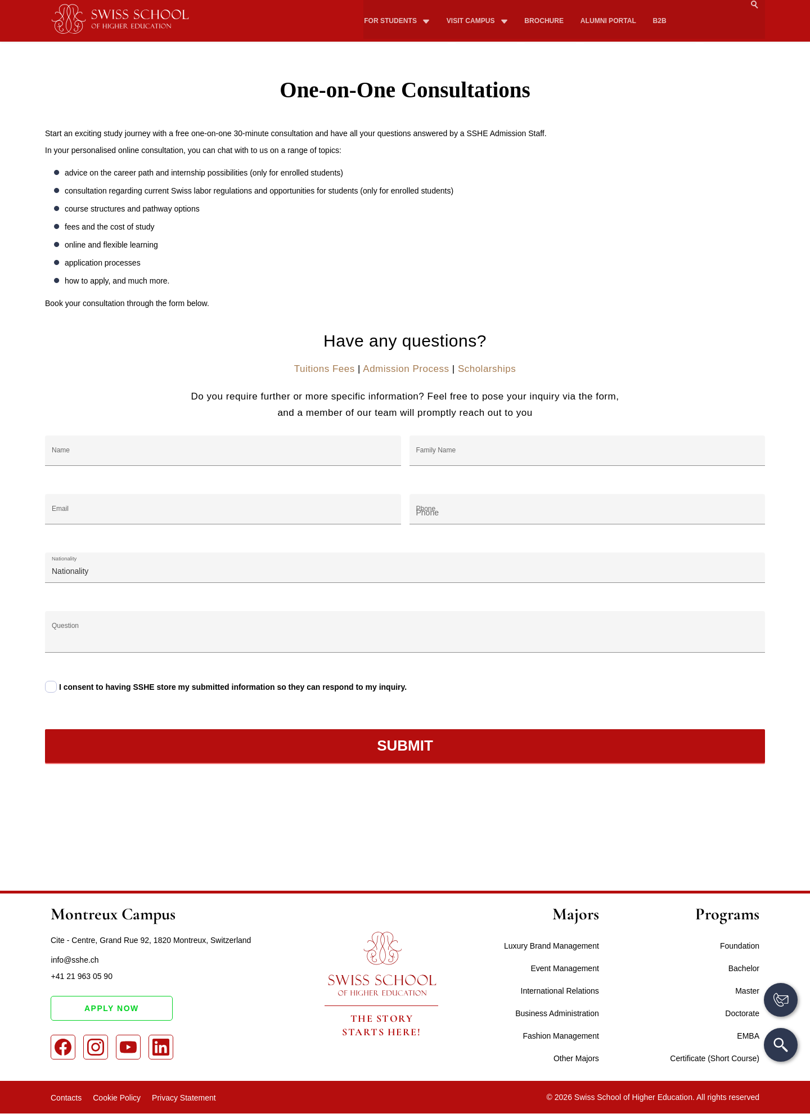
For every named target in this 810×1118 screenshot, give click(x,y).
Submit (405, 745)
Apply (739, 26)
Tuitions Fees (324, 368)
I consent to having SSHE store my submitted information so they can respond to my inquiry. (233, 687)
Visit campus (469, 6)
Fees (557, 26)
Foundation (739, 945)
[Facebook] (63, 1047)
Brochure (541, 6)
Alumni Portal (604, 6)
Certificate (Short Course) (714, 1058)
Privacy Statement (184, 1097)
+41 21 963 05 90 (81, 976)
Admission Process (406, 368)
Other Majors (576, 1058)
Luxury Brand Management (551, 945)
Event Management (564, 968)
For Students (390, 6)
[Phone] (588, 509)
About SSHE (405, 26)
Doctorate (742, 1013)
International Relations (560, 990)
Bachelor (743, 968)
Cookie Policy (117, 1097)
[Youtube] (128, 1047)
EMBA (748, 1035)
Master (747, 990)
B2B (655, 6)
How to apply (646, 26)
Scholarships (487, 368)
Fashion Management (560, 1035)
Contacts (66, 1097)
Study (493, 26)
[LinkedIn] (160, 1047)
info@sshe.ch (74, 959)
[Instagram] (95, 1047)
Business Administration (557, 1013)
